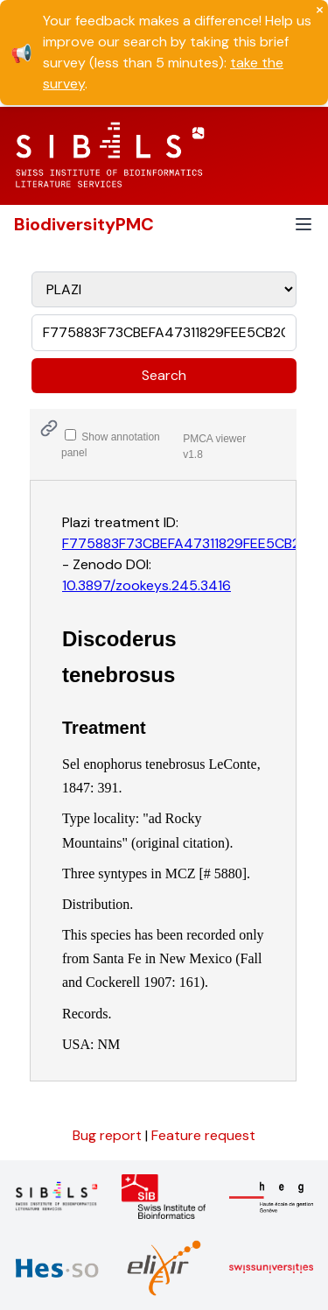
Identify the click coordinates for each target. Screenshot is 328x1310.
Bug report (109, 1135)
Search (164, 375)
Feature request (203, 1135)
